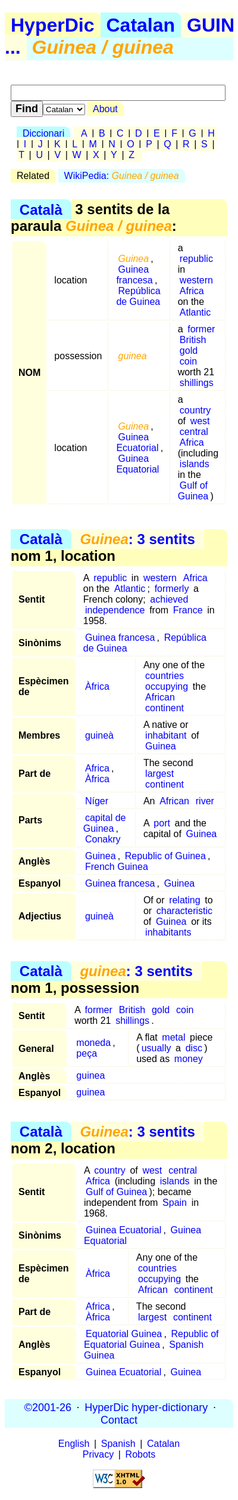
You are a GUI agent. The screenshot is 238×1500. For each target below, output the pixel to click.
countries (164, 676)
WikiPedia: (121, 176)
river (205, 801)
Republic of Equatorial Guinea (151, 1339)
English (73, 1444)
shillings (197, 383)
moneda (93, 1043)
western (196, 280)
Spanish (118, 1444)
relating (184, 900)
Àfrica (97, 686)
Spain (174, 1202)
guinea (90, 1075)
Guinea (160, 746)
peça (86, 1053)
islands (194, 464)
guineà (99, 735)
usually (156, 1048)
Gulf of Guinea (193, 490)
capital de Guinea (104, 823)
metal (173, 1037)
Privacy (98, 1454)
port (162, 823)
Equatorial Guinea (124, 1334)
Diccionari (43, 133)
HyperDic (53, 25)
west (200, 421)
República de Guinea (138, 296)
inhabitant (165, 735)
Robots (141, 1454)
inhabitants (168, 932)
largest (159, 773)
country (195, 410)
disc (194, 1048)
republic (196, 259)
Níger (96, 801)
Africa (192, 291)
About (105, 109)
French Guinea (116, 867)
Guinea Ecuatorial (137, 442)
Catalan (141, 25)
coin (188, 361)
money (188, 1059)
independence (115, 610)
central (194, 432)
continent (164, 708)
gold (189, 350)
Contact (119, 1419)
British (193, 340)
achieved (169, 599)
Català (41, 209)
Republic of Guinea (165, 856)
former (201, 329)
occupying (166, 686)
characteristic (184, 911)
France (188, 610)
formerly (172, 589)
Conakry (103, 839)
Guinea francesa (134, 274)
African (160, 697)
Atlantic (195, 312)
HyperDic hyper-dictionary (146, 1407)
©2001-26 (47, 1407)
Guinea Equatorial (137, 463)
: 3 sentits (137, 539)
